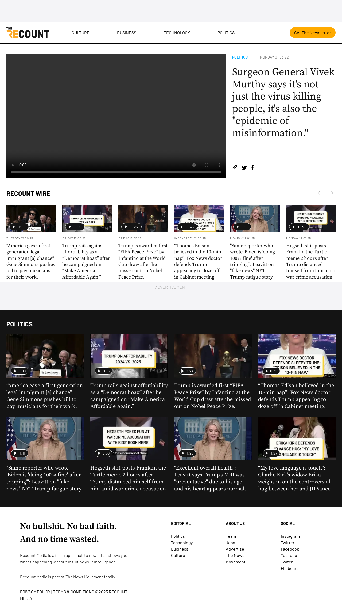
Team (231, 536)
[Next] (320, 194)
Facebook (290, 548)
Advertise (235, 548)
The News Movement (84, 576)
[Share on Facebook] (252, 168)
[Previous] (331, 194)
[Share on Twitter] (244, 168)
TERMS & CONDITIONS (73, 591)
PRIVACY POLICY (35, 591)
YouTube (289, 555)
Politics (226, 32)
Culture (81, 32)
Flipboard (290, 568)
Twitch (287, 561)
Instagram (290, 536)
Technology (177, 32)
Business (126, 32)
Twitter (287, 542)
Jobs (230, 542)
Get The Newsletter (312, 32)
